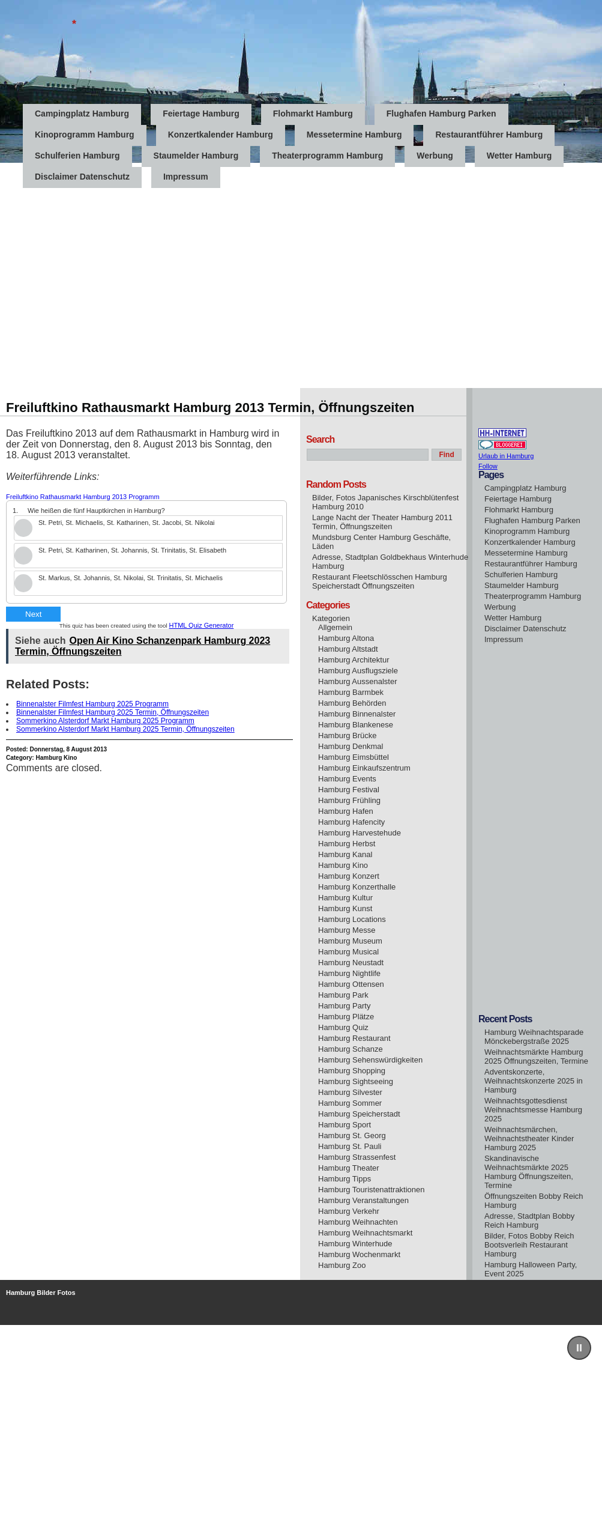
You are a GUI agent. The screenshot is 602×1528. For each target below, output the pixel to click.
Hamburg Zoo (342, 1265)
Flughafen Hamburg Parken (441, 113)
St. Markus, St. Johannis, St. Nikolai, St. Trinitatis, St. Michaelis (130, 577)
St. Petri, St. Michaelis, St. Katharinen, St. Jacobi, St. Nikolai (126, 522)
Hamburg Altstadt (348, 648)
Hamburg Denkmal (350, 746)
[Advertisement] (112, 275)
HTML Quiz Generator (201, 625)
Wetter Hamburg (519, 155)
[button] (579, 1348)
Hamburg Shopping (351, 1070)
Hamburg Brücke (347, 735)
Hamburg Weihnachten (358, 1221)
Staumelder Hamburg (196, 155)
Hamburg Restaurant (354, 1038)
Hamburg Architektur (354, 659)
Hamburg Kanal (345, 854)
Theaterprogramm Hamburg (327, 155)
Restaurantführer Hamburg (489, 134)
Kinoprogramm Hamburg (84, 134)
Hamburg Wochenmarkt (359, 1254)
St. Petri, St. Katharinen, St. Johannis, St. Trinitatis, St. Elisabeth (132, 550)
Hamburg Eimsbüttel (353, 757)
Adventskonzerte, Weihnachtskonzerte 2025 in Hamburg (533, 1080)
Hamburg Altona (346, 638)
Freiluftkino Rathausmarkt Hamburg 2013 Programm (83, 496)
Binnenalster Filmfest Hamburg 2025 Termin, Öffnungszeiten (112, 712)
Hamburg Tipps (344, 1178)
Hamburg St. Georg (352, 1135)
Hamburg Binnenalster (357, 713)
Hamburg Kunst (345, 908)
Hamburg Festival (348, 789)
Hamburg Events (347, 778)
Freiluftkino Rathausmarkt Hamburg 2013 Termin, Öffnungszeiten (210, 407)
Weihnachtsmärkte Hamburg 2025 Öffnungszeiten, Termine (536, 1056)
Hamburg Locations (352, 919)
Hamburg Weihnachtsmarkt (365, 1232)
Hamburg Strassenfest (357, 1157)
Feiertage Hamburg (201, 113)
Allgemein (335, 627)
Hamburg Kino (56, 757)
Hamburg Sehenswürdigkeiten (370, 1059)
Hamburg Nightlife (349, 973)
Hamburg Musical (348, 951)
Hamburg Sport (344, 1124)
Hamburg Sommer (350, 1103)
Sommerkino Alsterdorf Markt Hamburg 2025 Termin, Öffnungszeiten (125, 729)
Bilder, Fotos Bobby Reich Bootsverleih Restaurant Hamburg (529, 1244)
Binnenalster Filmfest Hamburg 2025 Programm (92, 704)
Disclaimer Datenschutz (525, 628)
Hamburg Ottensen (351, 984)
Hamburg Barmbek (351, 692)
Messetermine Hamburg (354, 134)
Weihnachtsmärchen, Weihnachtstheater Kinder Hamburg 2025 (529, 1138)
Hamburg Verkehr (348, 1211)
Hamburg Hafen (345, 811)
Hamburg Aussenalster (357, 681)
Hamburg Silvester (350, 1092)
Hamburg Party (344, 1005)
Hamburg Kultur (345, 897)
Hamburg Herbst (346, 843)
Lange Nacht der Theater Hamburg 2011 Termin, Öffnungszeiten (382, 522)
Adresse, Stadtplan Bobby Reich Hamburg (529, 1220)
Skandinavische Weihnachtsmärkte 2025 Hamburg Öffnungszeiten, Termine (528, 1172)
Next (33, 614)
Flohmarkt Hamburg (313, 113)
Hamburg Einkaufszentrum (364, 767)
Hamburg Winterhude (355, 1243)
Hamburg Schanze (350, 1049)
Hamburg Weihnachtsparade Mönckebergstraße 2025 (533, 1037)
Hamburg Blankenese (355, 724)
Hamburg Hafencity (351, 821)
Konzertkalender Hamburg (220, 134)
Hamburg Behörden (352, 703)
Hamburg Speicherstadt (359, 1113)
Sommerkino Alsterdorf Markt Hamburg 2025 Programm (105, 721)
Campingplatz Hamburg (82, 113)
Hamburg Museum (350, 940)
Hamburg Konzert (348, 876)
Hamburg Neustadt (351, 962)
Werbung (435, 155)
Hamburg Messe (346, 930)
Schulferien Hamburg (77, 155)
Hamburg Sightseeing (355, 1081)
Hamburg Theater (348, 1167)
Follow (488, 466)
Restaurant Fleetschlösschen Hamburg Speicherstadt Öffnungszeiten (379, 581)
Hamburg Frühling (349, 800)
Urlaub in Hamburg (506, 455)
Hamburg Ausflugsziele (358, 670)
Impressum (503, 639)
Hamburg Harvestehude (359, 832)
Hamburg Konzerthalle (357, 886)
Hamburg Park (343, 994)
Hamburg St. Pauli (350, 1146)
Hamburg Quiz (343, 1027)
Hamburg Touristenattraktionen (371, 1189)
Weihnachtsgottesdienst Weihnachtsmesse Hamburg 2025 (533, 1109)
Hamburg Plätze (346, 1016)
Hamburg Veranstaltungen (363, 1200)
